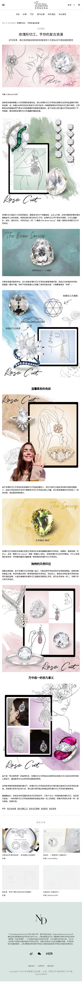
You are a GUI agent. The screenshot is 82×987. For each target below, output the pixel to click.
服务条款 (31, 966)
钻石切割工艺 (22, 808)
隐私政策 (50, 966)
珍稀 (25, 14)
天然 (18, 14)
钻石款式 (44, 808)
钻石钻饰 (52, 808)
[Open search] (70, 5)
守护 (32, 14)
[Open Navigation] (7, 5)
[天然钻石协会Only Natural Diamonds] (41, 5)
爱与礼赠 (41, 14)
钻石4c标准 (11, 808)
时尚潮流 (51, 14)
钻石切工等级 (34, 808)
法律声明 (41, 966)
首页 (4, 23)
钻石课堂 (62, 14)
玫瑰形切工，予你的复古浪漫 (28, 23)
